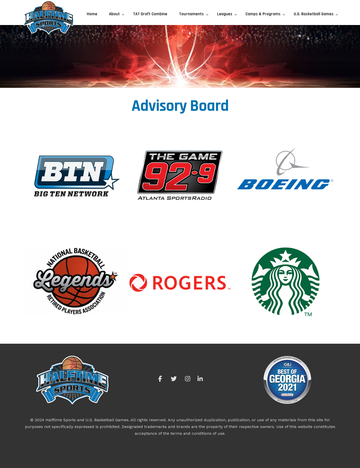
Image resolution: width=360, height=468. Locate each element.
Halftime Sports (48, 17)
